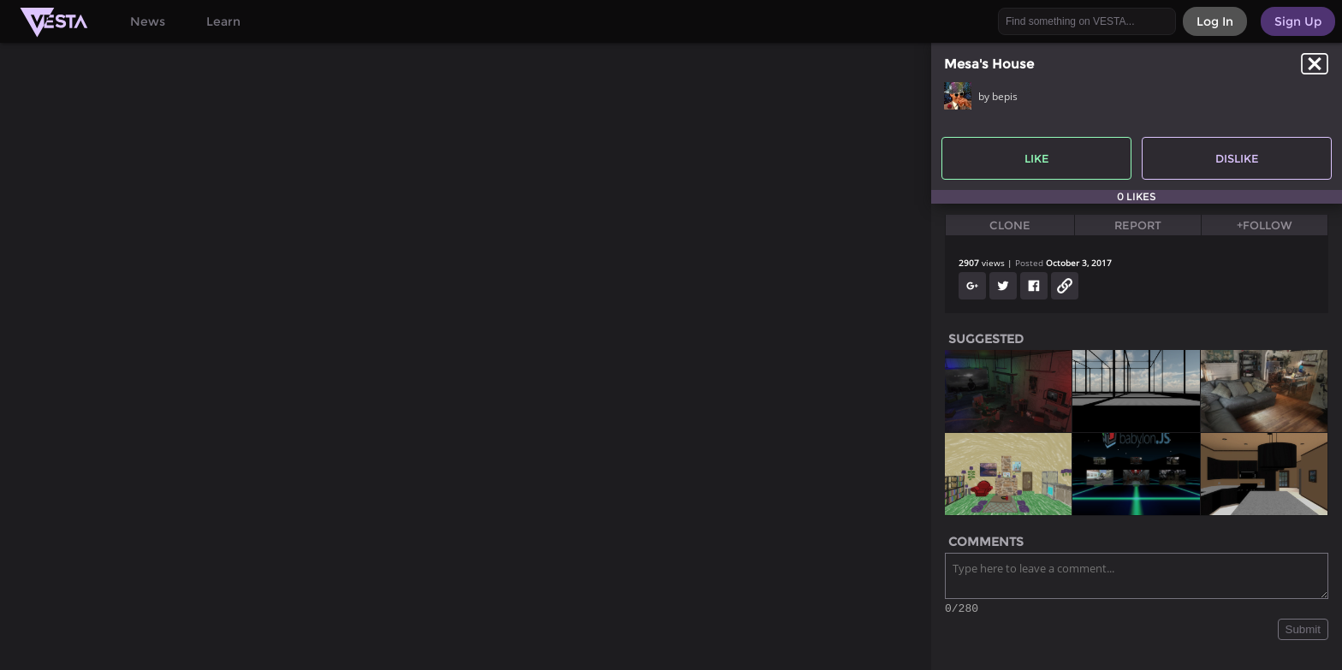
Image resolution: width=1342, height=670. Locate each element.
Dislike (1237, 158)
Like (1036, 158)
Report (1137, 225)
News (147, 21)
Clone (1009, 225)
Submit (1303, 632)
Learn (223, 21)
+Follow (1264, 225)
